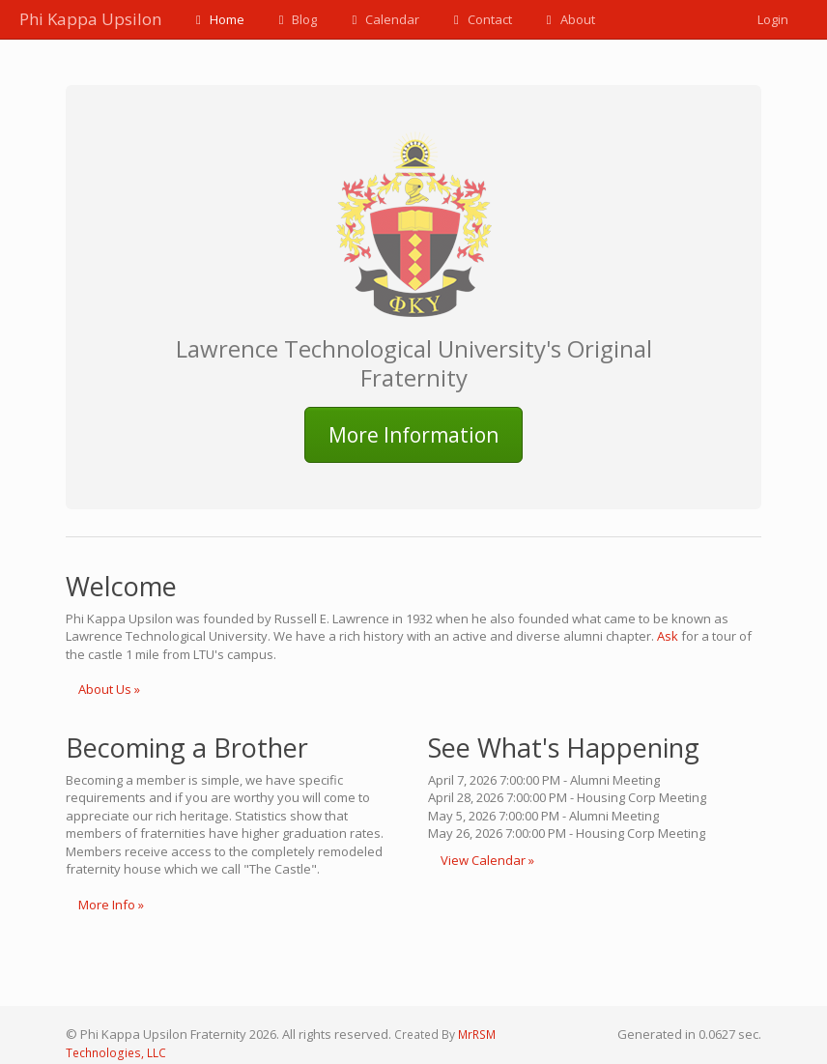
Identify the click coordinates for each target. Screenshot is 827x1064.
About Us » (109, 689)
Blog (295, 19)
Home (217, 19)
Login (772, 19)
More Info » (111, 904)
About (568, 19)
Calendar (382, 19)
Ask (667, 636)
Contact (480, 19)
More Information (413, 434)
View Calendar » (487, 860)
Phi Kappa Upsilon (90, 19)
